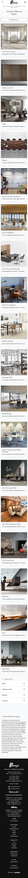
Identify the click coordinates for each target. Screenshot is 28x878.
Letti (14, 842)
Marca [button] (4, 683)
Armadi (14, 846)
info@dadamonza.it (16, 804)
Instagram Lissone (14, 786)
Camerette (14, 847)
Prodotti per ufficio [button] (7, 689)
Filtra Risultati (13, 20)
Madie (14, 830)
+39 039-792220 (15, 776)
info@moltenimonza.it (15, 802)
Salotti (14, 832)
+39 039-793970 (15, 778)
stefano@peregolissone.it (15, 781)
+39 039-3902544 (15, 801)
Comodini (14, 844)
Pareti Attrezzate (14, 828)
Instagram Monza (14, 789)
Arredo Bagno (14, 836)
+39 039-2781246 (15, 779)
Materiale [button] (4, 695)
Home (4, 6)
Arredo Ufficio (18, 6)
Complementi (14, 855)
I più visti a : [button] (5, 700)
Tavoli (14, 834)
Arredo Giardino (14, 867)
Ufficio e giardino (10, 6)
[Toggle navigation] (25, 2)
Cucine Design (14, 820)
